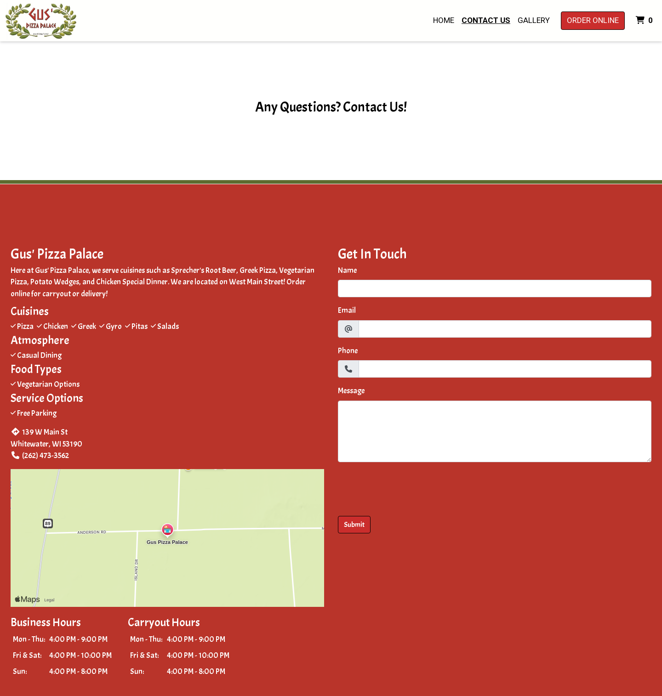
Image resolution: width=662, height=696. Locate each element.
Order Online (593, 20)
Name (347, 270)
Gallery (534, 20)
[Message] (494, 431)
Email (347, 310)
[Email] (505, 329)
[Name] (494, 288)
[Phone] (505, 369)
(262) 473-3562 (40, 455)
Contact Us (486, 20)
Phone (348, 351)
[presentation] (408, 487)
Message (351, 391)
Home (443, 20)
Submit (354, 524)
